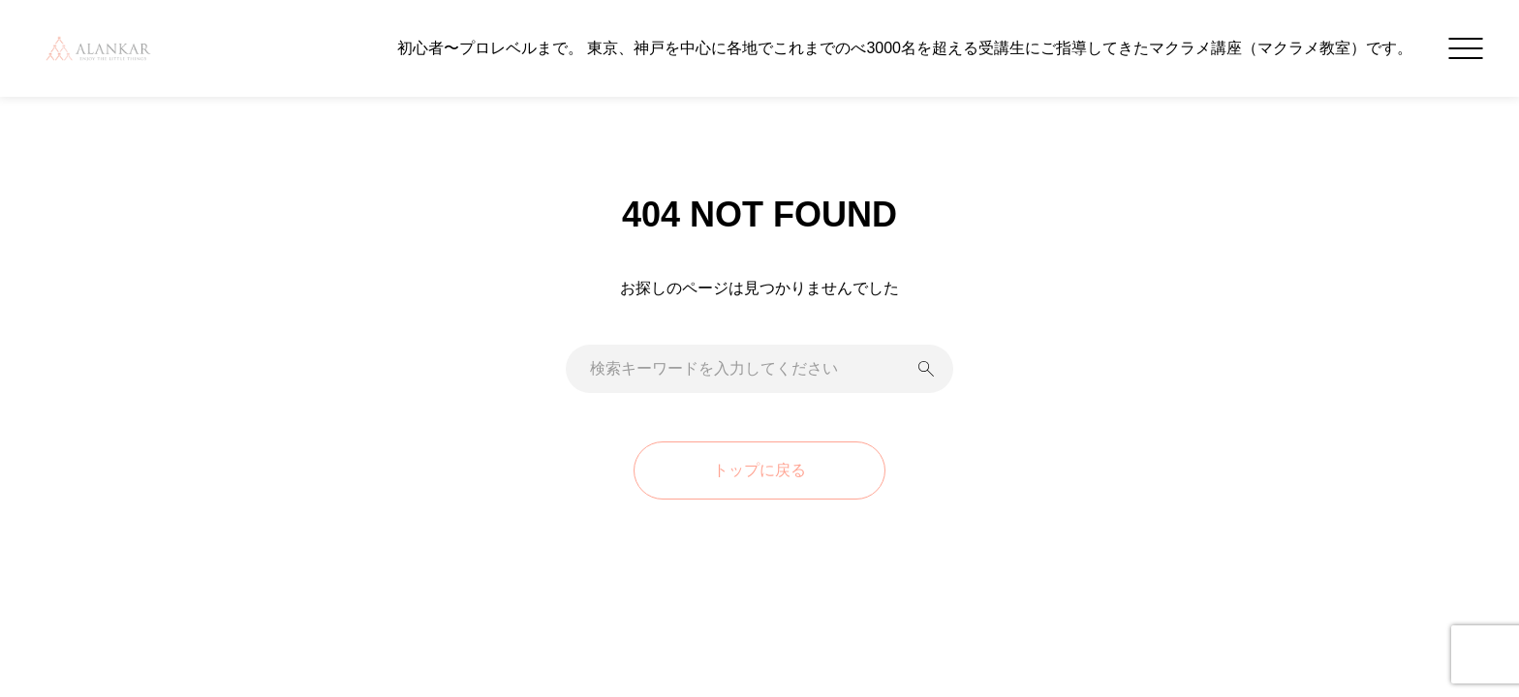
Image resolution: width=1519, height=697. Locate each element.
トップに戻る (759, 470)
